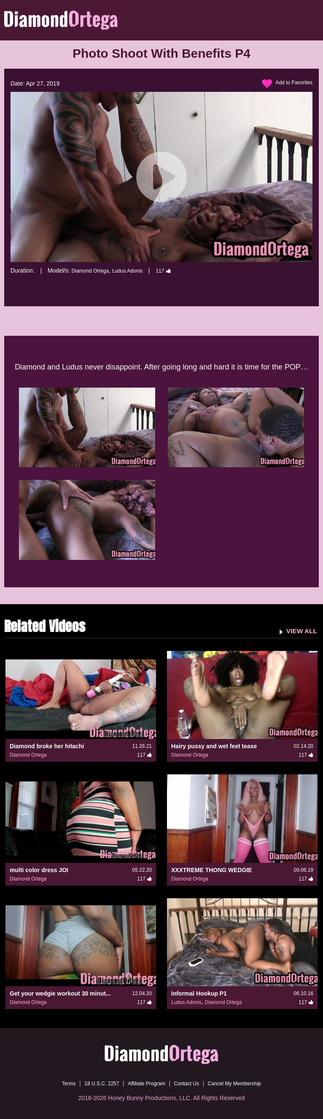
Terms (56, 1083)
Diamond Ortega (93, 270)
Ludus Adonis (136, 270)
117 (175, 270)
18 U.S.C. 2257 (93, 1083)
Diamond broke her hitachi (47, 746)
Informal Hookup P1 (199, 993)
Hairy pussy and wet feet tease (214, 746)
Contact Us (189, 1083)
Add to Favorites (284, 83)
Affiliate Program (144, 1083)
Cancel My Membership (244, 1083)
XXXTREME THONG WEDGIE (211, 869)
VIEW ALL (299, 630)
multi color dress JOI (39, 869)
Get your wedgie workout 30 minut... (60, 993)
